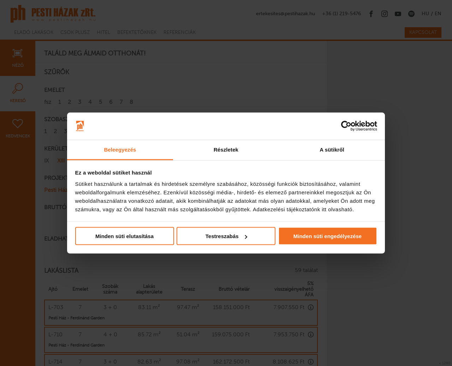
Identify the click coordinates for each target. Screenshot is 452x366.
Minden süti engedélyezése (327, 236)
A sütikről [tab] (332, 149)
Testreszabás (226, 236)
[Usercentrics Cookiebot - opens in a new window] (346, 126)
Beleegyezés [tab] (120, 149)
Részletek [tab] (226, 149)
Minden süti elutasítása (124, 236)
